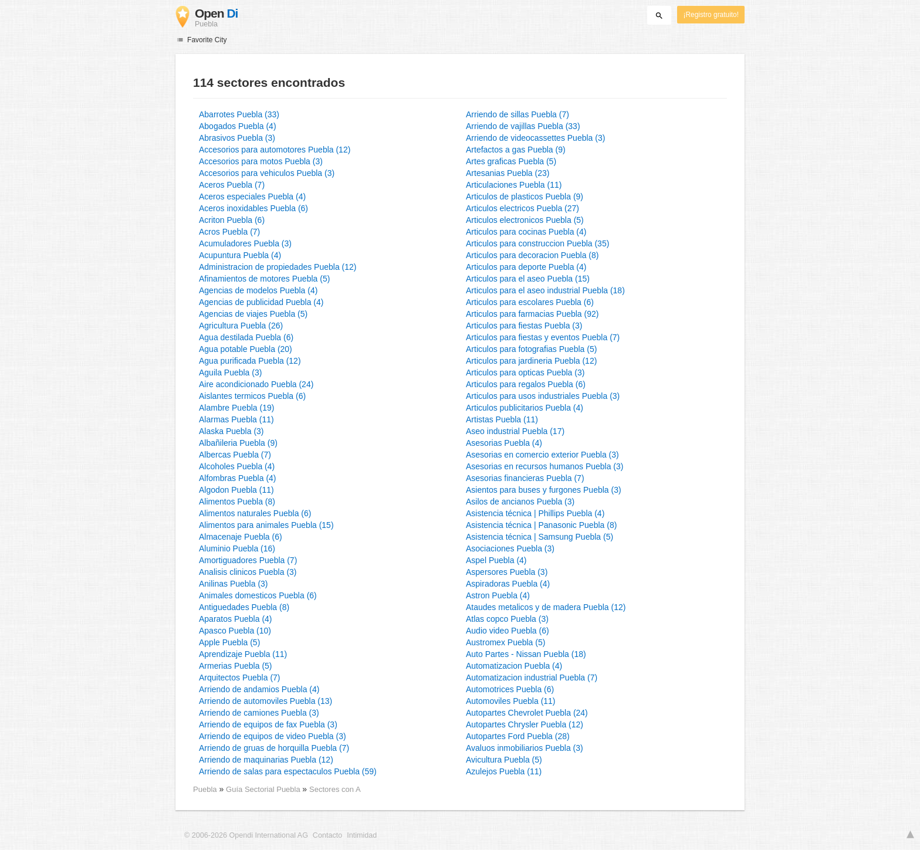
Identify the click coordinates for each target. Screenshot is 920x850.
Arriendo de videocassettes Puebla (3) (535, 138)
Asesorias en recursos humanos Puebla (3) (544, 466)
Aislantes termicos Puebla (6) (252, 396)
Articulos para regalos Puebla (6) (526, 384)
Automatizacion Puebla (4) (514, 665)
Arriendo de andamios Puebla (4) (259, 689)
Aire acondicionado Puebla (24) (256, 384)
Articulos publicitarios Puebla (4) (524, 407)
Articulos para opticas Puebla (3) (525, 372)
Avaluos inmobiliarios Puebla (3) (524, 748)
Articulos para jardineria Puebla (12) (531, 360)
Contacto (327, 835)
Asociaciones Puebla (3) (510, 548)
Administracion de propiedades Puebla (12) (278, 267)
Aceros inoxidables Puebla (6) (253, 208)
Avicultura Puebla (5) (504, 759)
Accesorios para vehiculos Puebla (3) (266, 173)
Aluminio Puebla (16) (237, 548)
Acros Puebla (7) (229, 231)
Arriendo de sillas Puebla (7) (517, 114)
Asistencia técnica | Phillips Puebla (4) (535, 513)
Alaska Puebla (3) (231, 431)
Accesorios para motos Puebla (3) (261, 161)
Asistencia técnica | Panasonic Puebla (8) (541, 525)
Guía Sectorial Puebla (264, 789)
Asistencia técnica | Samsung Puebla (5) (539, 536)
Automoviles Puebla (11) (511, 701)
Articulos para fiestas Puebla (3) (524, 325)
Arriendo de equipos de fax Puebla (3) (268, 724)
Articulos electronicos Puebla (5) (525, 220)
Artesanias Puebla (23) (507, 173)
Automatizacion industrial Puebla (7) (531, 677)
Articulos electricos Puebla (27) (522, 208)
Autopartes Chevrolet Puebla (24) (527, 712)
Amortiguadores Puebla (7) (248, 560)
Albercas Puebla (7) (235, 454)
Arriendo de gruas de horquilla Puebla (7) (274, 748)
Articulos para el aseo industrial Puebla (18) (545, 290)
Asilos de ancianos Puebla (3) (520, 501)
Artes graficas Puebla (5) (511, 161)
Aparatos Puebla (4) (235, 619)
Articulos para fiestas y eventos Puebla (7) (543, 337)
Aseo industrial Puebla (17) (515, 431)
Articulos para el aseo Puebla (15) (528, 278)
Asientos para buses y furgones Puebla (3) (543, 490)
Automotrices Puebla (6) (510, 689)
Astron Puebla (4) (498, 595)
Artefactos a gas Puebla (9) (516, 149)
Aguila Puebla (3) (230, 372)
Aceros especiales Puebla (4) (252, 196)
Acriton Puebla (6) (232, 220)
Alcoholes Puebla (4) (237, 466)
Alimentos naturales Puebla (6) (255, 513)
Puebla (205, 789)
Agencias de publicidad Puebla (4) (261, 302)
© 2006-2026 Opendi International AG (246, 835)
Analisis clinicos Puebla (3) (248, 572)
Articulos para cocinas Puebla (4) (526, 231)
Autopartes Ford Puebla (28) (518, 736)
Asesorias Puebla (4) (504, 443)
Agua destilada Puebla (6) (246, 337)
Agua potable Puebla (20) (245, 349)
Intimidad (362, 835)
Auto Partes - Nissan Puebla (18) (526, 654)
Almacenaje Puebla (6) (240, 536)
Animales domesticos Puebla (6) (258, 595)
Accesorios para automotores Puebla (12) (274, 149)
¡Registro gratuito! (711, 15)
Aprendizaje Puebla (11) (243, 654)
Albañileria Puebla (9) (238, 443)
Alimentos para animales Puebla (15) (266, 525)
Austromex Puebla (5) (505, 642)
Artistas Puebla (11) (502, 419)
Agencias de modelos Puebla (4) (258, 290)
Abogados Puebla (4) (237, 126)
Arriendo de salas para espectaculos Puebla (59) (288, 771)
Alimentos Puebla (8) (237, 501)
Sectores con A (335, 789)
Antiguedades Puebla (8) (244, 607)
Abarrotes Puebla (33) (239, 114)
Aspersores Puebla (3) (506, 572)
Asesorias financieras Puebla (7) (525, 478)
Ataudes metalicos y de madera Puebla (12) (545, 607)
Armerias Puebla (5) (235, 665)
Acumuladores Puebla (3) (245, 243)
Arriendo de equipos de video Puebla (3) (272, 736)
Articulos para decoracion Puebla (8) (532, 255)
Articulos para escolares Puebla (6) (530, 302)
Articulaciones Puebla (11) (514, 184)
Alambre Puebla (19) (236, 407)
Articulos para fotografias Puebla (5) (531, 349)
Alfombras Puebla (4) (237, 478)
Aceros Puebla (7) (232, 184)
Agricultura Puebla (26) (241, 325)
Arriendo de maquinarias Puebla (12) (266, 759)
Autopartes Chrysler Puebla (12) (524, 724)
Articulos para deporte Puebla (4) (526, 267)
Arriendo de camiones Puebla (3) (259, 712)
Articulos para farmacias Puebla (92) (532, 314)
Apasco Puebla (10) (235, 630)
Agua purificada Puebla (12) (250, 360)
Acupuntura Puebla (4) (240, 255)
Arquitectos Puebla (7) (239, 677)
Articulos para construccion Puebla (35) (537, 243)
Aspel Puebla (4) (496, 560)
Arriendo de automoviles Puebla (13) (265, 701)
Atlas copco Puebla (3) (507, 619)
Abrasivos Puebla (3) (237, 138)
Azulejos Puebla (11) (504, 771)
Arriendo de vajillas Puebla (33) (523, 126)
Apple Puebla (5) (229, 642)
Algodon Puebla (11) (236, 490)
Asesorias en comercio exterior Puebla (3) (542, 454)
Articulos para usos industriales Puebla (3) (543, 396)
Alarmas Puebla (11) (236, 419)
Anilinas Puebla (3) (233, 583)
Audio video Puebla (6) (507, 630)
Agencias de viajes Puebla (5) (253, 314)
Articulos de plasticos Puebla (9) (524, 196)
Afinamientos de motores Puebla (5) (264, 278)
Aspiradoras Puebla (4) (508, 583)
